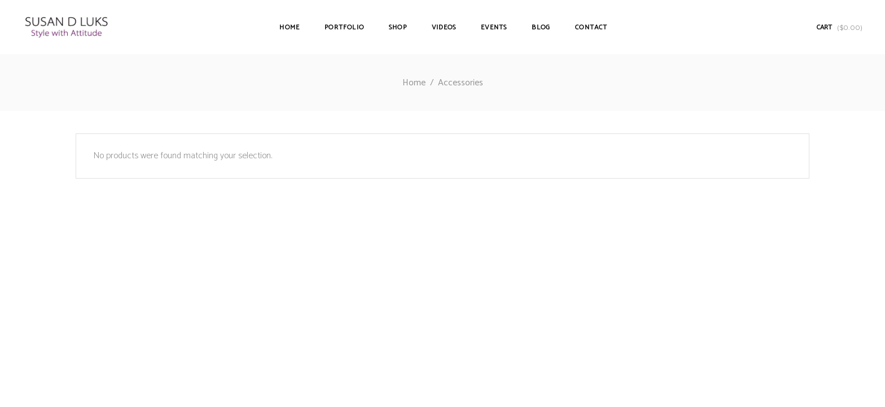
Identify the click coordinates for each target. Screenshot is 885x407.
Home (414, 83)
